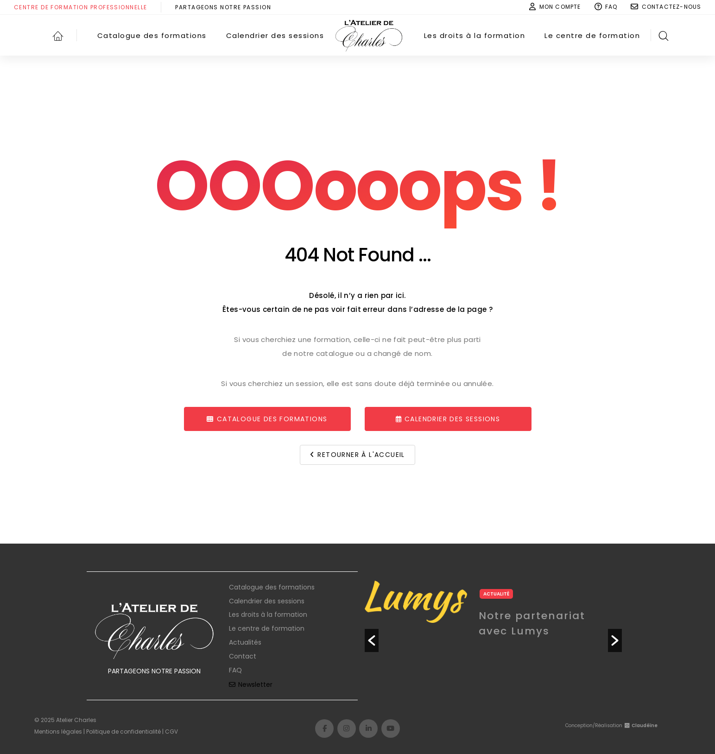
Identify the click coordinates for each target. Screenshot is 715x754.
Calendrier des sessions (266, 601)
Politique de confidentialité (123, 731)
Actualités (245, 642)
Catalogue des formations (272, 587)
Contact (242, 656)
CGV (171, 731)
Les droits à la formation (268, 614)
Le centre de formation (266, 628)
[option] (493, 634)
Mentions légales (58, 731)
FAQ (235, 670)
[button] (372, 640)
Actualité (496, 593)
